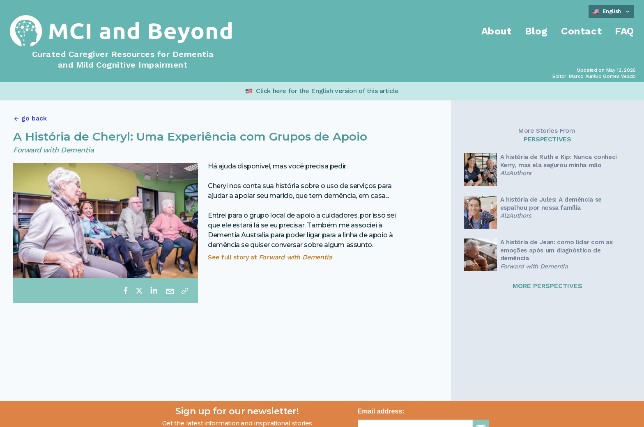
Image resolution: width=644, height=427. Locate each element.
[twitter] (139, 290)
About (496, 31)
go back (34, 118)
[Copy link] (184, 290)
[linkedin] (153, 290)
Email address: (381, 411)
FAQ (624, 31)
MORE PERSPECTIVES (547, 286)
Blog (536, 31)
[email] (170, 290)
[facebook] (125, 290)
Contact (581, 31)
